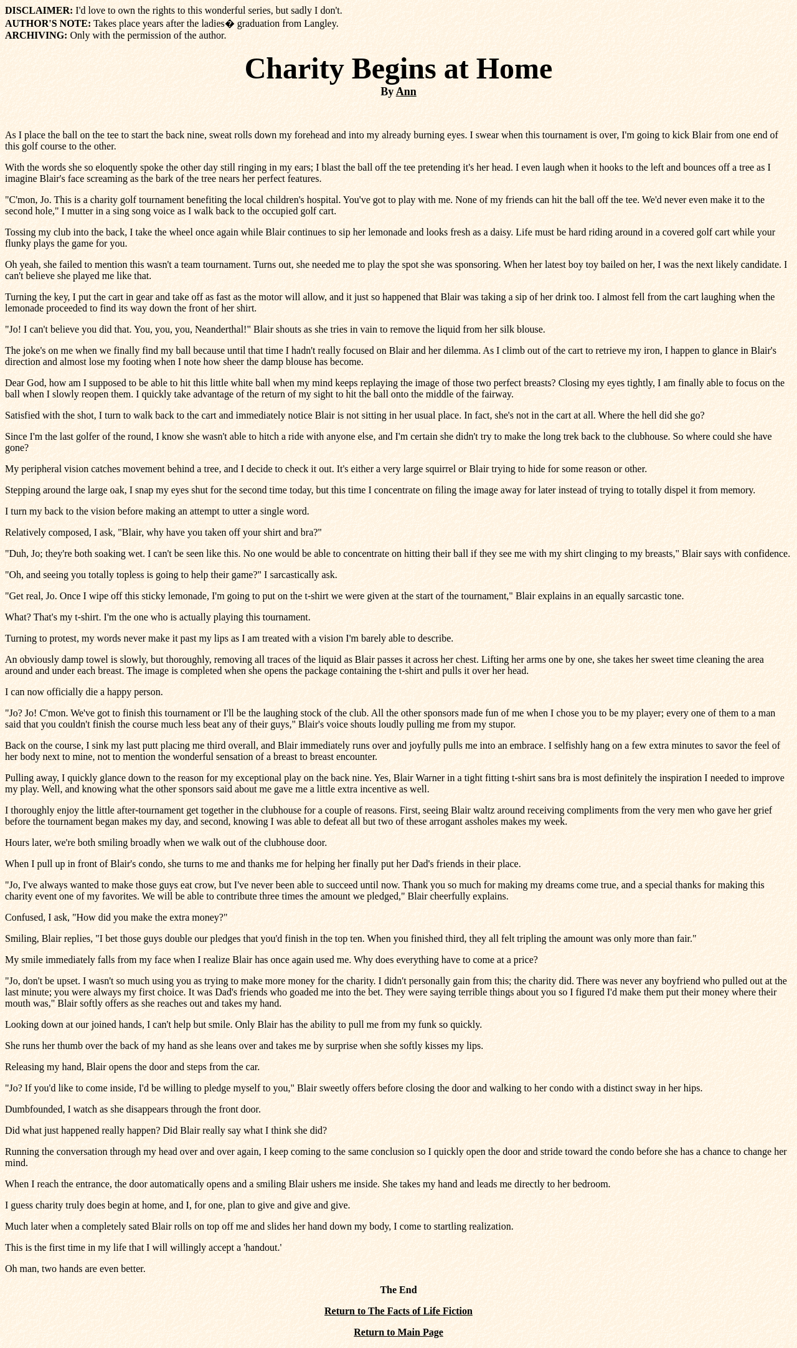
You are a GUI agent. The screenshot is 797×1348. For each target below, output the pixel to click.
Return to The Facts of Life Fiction (398, 1311)
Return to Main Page (398, 1332)
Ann (406, 91)
